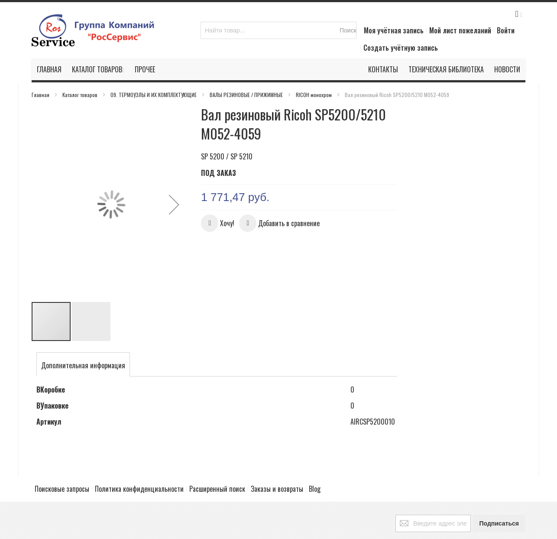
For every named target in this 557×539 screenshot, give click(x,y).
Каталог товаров (80, 94)
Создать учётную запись (400, 47)
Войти (506, 30)
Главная (41, 94)
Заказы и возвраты (277, 457)
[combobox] (278, 30)
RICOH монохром (314, 94)
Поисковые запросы (62, 457)
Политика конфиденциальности (139, 457)
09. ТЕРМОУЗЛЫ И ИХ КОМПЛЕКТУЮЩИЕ (154, 94)
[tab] (83, 331)
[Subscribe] (499, 491)
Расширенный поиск (217, 457)
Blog (315, 457)
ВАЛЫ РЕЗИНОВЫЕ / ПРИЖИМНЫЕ (247, 94)
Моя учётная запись (394, 30)
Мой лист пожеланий (460, 30)
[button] (174, 187)
